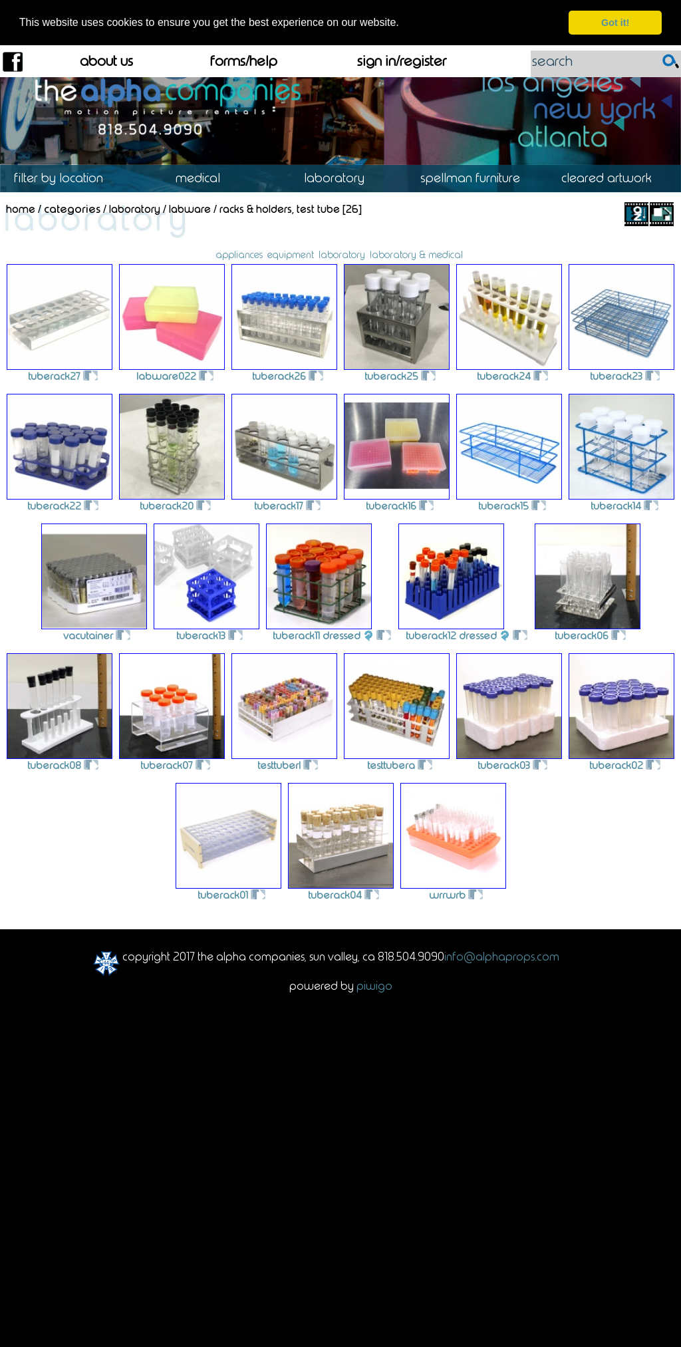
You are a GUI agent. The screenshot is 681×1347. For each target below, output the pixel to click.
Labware (190, 208)
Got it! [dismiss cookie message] (615, 22)
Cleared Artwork (613, 177)
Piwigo (374, 985)
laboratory (342, 253)
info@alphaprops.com (501, 955)
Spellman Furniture (476, 177)
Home (20, 208)
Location (68, 177)
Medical (204, 177)
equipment (290, 253)
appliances (239, 253)
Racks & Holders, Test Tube (279, 208)
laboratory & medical (416, 253)
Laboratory (340, 177)
